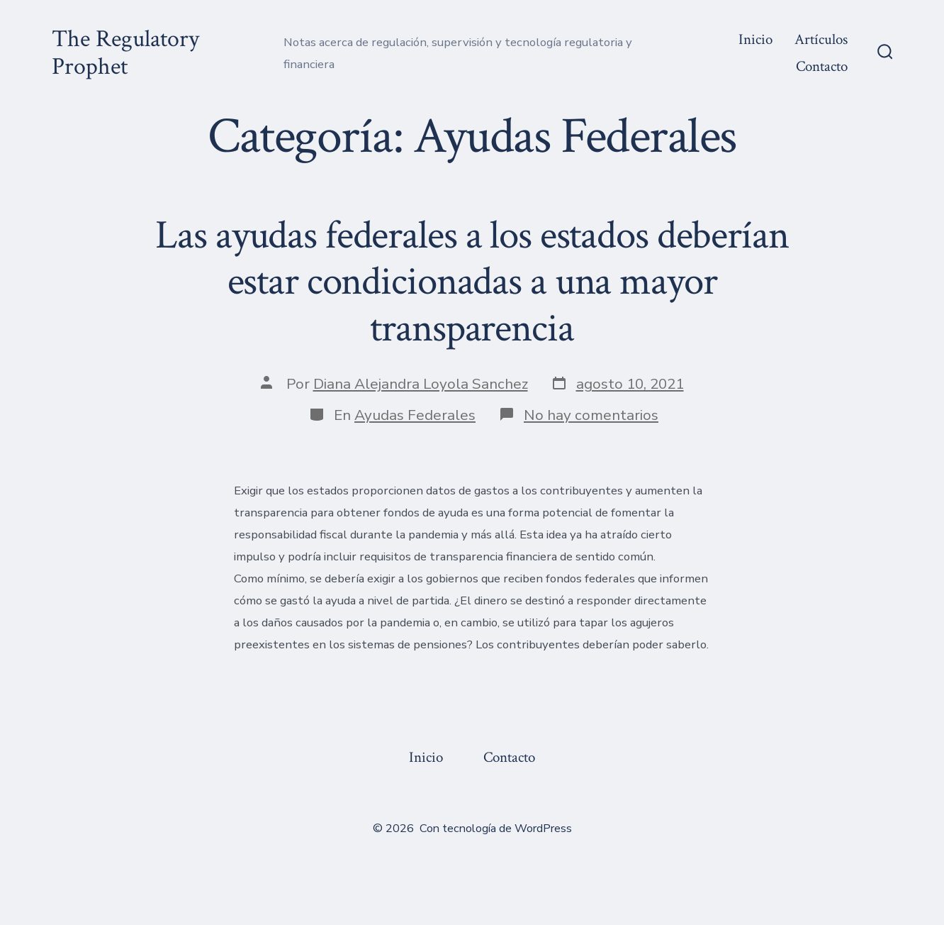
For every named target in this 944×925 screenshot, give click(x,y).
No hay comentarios (591, 415)
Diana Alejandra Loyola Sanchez (420, 384)
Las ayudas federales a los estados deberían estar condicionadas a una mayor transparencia (471, 281)
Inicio (755, 39)
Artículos (821, 39)
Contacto (822, 66)
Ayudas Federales (415, 415)
